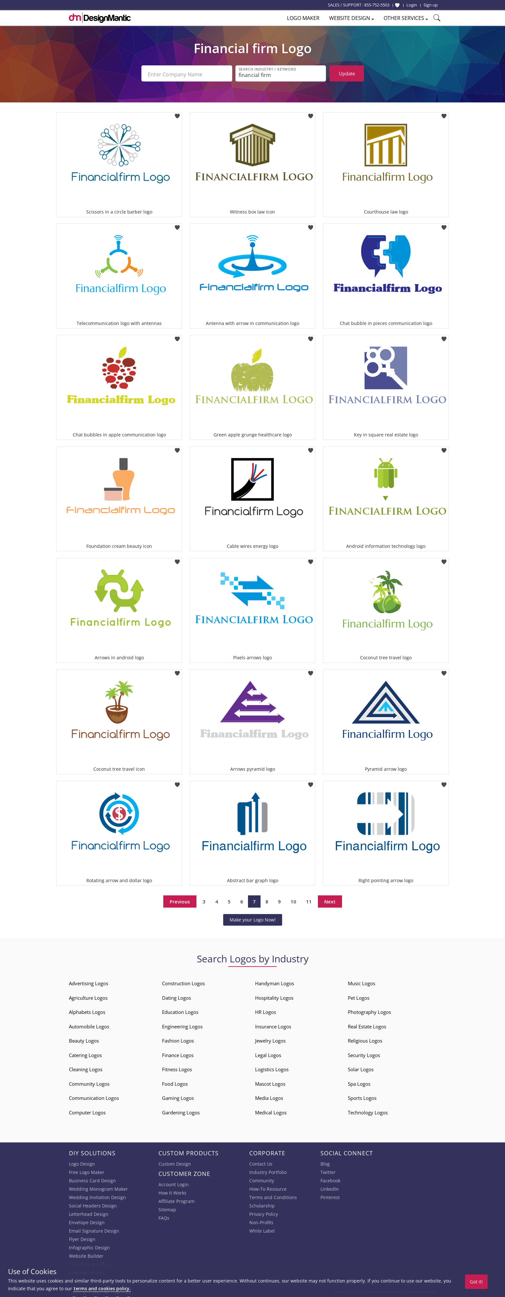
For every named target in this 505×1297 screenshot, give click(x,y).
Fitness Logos (177, 1067)
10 (293, 899)
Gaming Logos (178, 1096)
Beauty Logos (84, 1039)
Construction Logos (183, 981)
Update (347, 73)
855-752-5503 (376, 5)
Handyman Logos (274, 981)
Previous (180, 899)
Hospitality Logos (274, 996)
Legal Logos (268, 1053)
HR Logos (265, 1010)
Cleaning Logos (85, 1067)
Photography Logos (369, 1010)
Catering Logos (85, 1053)
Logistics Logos (272, 1067)
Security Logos (364, 1053)
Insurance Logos (273, 1024)
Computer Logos (87, 1110)
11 (309, 899)
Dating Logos (176, 996)
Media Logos (269, 1096)
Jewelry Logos (270, 1039)
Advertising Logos (88, 981)
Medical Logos (271, 1110)
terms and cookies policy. (102, 1288)
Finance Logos (178, 1053)
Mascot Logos (270, 1082)
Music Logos (361, 981)
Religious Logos (365, 1039)
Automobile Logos (89, 1024)
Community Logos (89, 1082)
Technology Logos (368, 1110)
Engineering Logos (182, 1024)
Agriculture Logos (88, 996)
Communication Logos (94, 1096)
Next (330, 899)
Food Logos (175, 1082)
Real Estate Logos (367, 1024)
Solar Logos (361, 1067)
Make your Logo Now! (253, 918)
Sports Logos (362, 1096)
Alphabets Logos (87, 1010)
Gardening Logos (181, 1110)
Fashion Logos (178, 1039)
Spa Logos (359, 1082)
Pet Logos (358, 996)
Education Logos (180, 1010)
